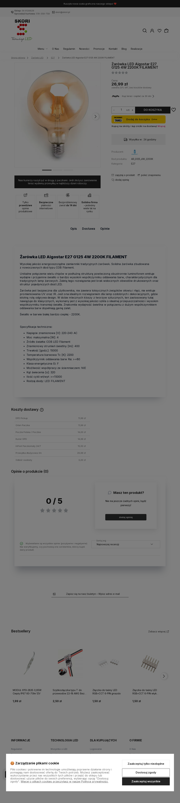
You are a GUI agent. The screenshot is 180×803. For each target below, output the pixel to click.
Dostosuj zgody (146, 772)
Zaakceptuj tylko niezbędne (146, 763)
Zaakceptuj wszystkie (145, 781)
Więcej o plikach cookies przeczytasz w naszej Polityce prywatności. (64, 781)
